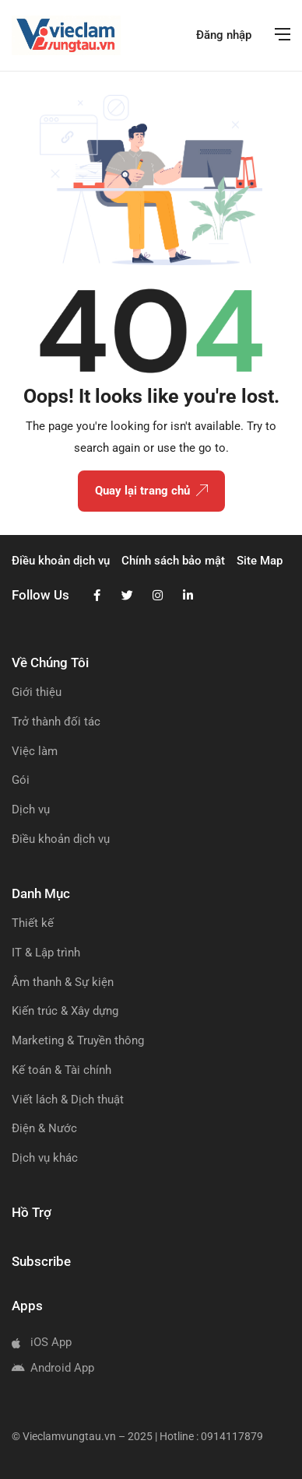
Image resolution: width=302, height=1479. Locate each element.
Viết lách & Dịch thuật (68, 1100)
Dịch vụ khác (45, 1158)
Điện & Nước (44, 1128)
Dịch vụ (31, 809)
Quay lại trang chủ (151, 491)
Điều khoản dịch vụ (61, 839)
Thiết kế (33, 923)
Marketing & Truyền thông (78, 1040)
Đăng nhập (223, 35)
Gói (21, 780)
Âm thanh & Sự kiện (63, 982)
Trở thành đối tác (56, 722)
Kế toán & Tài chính (61, 1070)
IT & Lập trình (46, 953)
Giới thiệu (36, 692)
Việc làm (35, 751)
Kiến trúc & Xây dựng (65, 1011)
